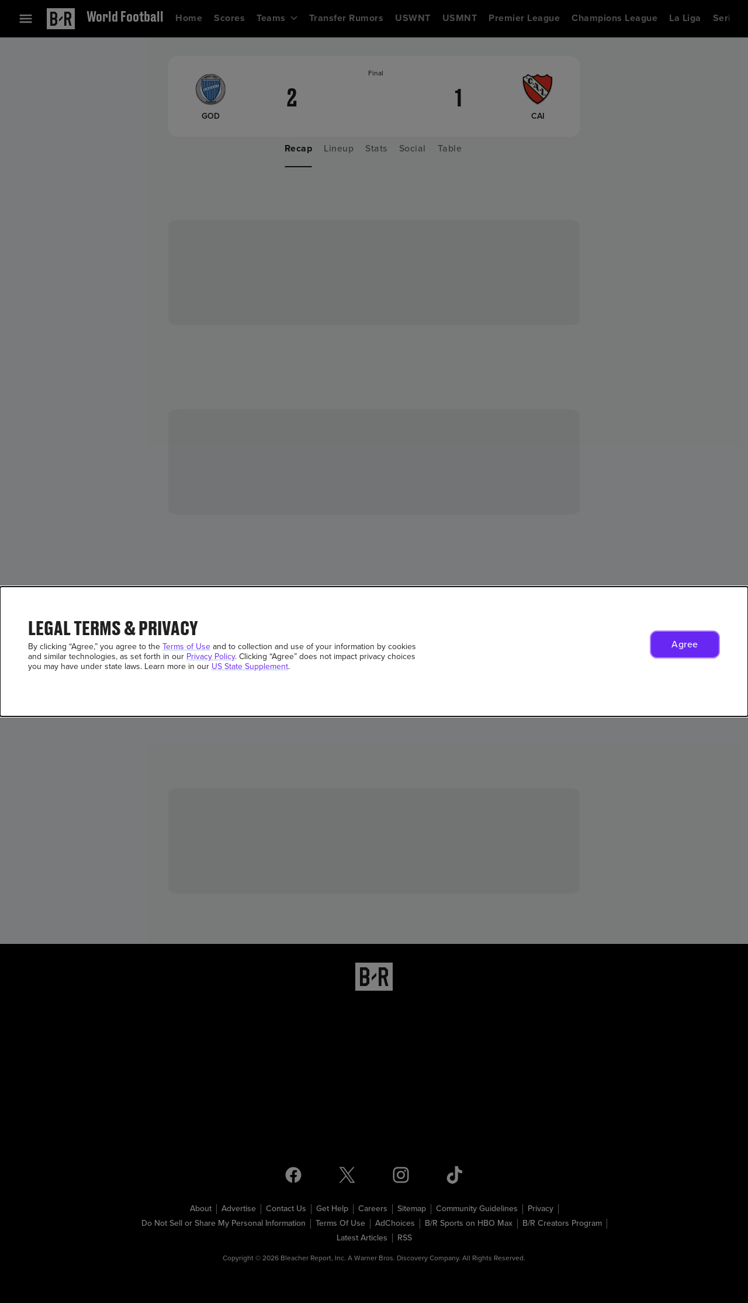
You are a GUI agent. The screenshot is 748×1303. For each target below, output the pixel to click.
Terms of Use (186, 647)
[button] (685, 644)
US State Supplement (250, 666)
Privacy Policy (210, 656)
